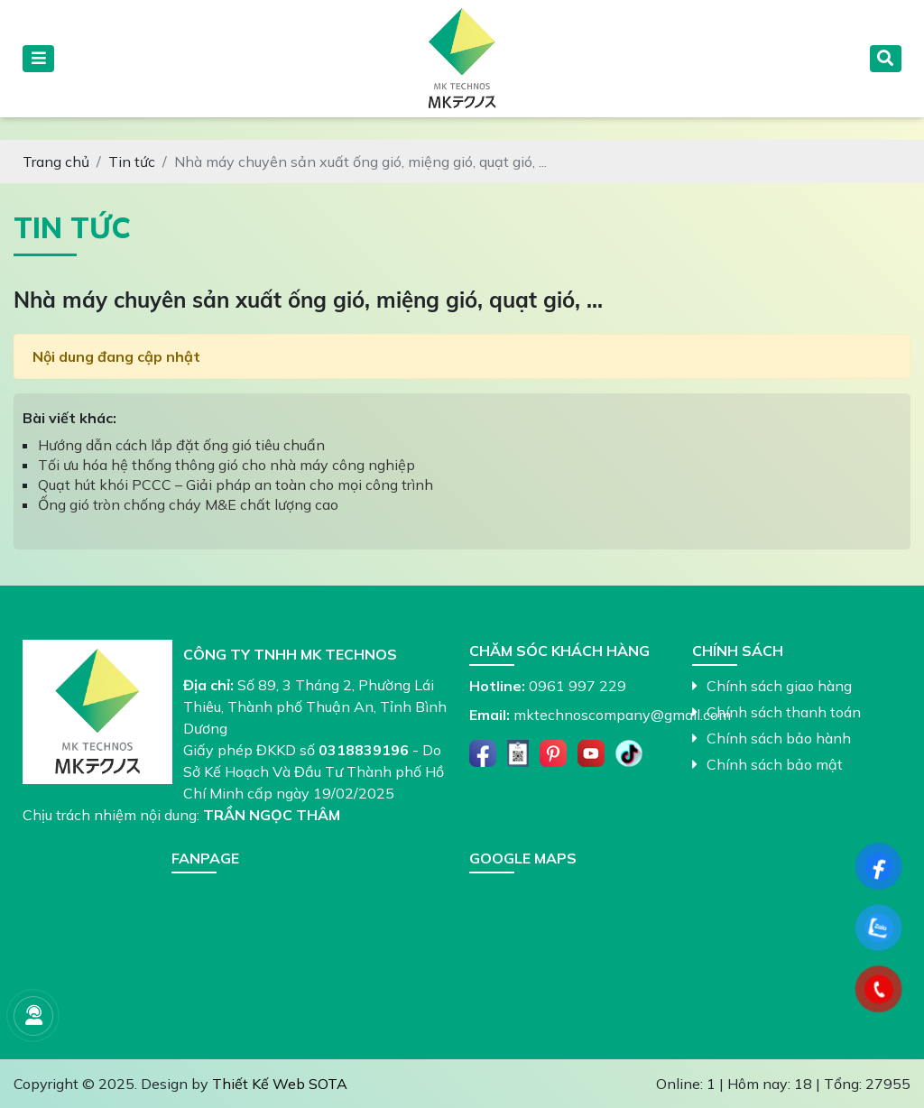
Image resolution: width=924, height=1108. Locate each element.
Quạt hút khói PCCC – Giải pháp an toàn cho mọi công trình (235, 485)
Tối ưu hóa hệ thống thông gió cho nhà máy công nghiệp (226, 465)
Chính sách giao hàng (772, 686)
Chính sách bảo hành (771, 738)
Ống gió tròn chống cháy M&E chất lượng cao (188, 504)
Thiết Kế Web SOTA (279, 1084)
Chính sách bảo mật (767, 764)
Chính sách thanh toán (776, 712)
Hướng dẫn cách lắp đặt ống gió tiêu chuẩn (181, 445)
